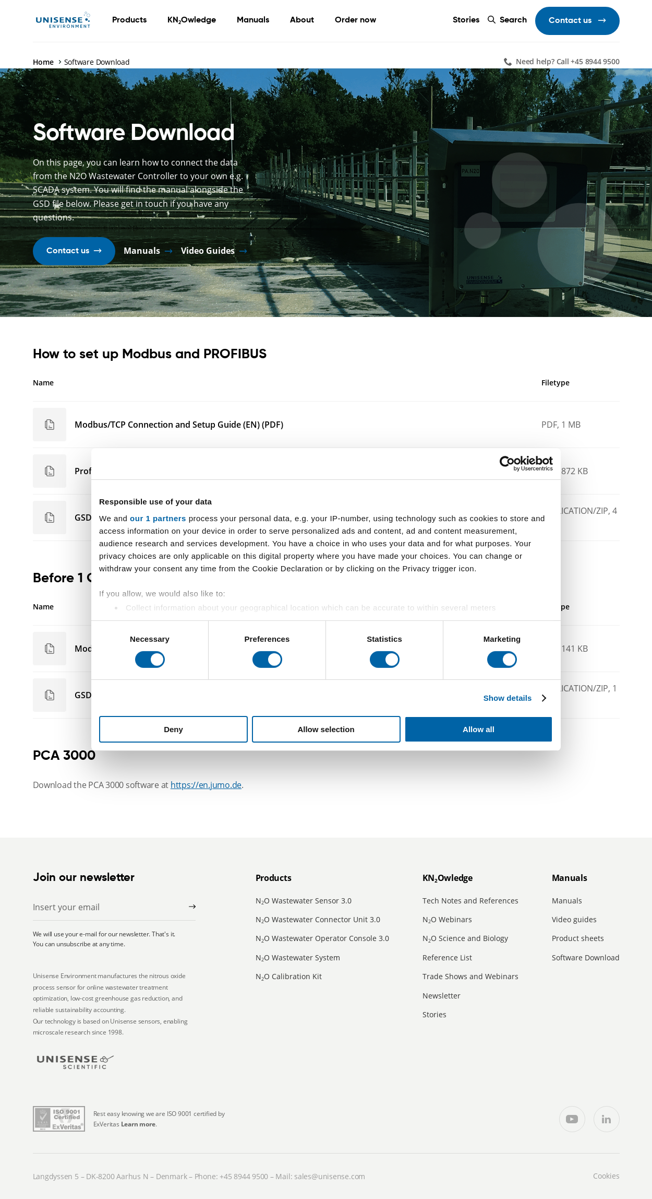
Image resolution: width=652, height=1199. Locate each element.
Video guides (574, 919)
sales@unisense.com (329, 1176)
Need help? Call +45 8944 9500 (568, 61)
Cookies (606, 1176)
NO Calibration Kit (289, 976)
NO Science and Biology (465, 938)
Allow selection (325, 729)
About (302, 20)
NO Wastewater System (298, 957)
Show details (508, 697)
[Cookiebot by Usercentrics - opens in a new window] (507, 464)
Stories (466, 20)
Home (43, 62)
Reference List (447, 957)
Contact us (571, 21)
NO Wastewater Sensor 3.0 (304, 901)
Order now (355, 20)
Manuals (253, 20)
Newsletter (441, 996)
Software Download (586, 957)
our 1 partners (158, 517)
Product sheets (578, 938)
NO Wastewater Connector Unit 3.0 (318, 919)
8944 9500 (251, 1176)
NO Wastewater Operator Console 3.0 (322, 938)
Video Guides (208, 250)
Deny (173, 729)
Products (129, 20)
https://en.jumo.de (206, 785)
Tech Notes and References (470, 901)
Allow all (478, 729)
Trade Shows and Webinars (470, 976)
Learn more (138, 1124)
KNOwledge (191, 20)
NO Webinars (447, 919)
